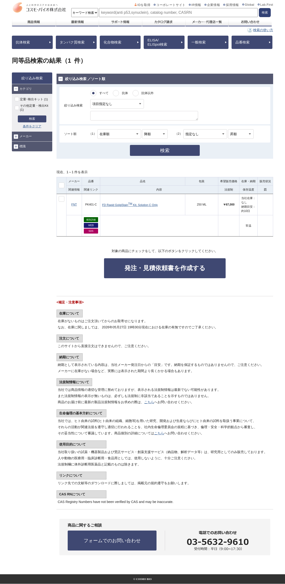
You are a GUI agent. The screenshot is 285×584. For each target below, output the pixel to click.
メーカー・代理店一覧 (206, 21)
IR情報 (196, 5)
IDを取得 (144, 5)
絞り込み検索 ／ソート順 (81, 79)
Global (249, 4)
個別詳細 (91, 219)
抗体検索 (23, 42)
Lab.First (266, 4)
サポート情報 (120, 21)
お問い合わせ (250, 21)
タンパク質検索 (72, 42)
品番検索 (242, 42)
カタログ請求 (163, 21)
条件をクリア (32, 126)
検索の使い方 (263, 30)
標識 (20, 146)
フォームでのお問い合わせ (112, 540)
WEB (91, 225)
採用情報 (232, 5)
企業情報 (213, 5)
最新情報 (77, 21)
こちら (149, 402)
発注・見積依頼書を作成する (164, 268)
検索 (32, 118)
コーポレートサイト (170, 5)
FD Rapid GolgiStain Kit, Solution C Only (130, 204)
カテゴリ (23, 89)
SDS (91, 231)
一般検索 (198, 42)
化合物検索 (112, 42)
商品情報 (33, 21)
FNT (74, 204)
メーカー (23, 136)
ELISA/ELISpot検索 (157, 42)
